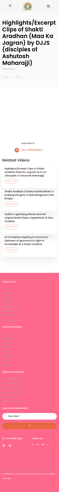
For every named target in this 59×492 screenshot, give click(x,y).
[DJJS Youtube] (43, 445)
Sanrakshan (7, 356)
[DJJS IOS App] (10, 446)
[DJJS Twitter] (37, 445)
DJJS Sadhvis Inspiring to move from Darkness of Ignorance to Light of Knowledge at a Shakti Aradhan (26, 240)
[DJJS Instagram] (48, 445)
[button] (10, 6)
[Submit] (29, 426)
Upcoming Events (10, 302)
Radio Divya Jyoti (10, 316)
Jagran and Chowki (11, 401)
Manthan (6, 347)
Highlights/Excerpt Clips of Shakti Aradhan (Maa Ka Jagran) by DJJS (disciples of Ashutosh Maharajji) (25, 172)
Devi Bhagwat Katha (11, 388)
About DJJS (7, 293)
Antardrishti (7, 338)
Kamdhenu (7, 365)
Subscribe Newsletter (12, 307)
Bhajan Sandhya (9, 397)
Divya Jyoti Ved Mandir (13, 392)
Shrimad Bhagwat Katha (13, 379)
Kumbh (5, 289)
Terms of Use (9, 470)
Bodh (4, 361)
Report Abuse (44, 470)
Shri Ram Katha (9, 384)
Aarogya (6, 334)
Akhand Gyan (8, 320)
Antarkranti (7, 343)
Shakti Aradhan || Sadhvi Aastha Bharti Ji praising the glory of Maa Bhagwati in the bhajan (29, 195)
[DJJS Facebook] (32, 445)
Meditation (7, 311)
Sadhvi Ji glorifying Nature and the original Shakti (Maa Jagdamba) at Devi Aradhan (29, 218)
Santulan (6, 352)
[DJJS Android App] (3, 446)
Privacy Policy (26, 470)
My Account (8, 298)
